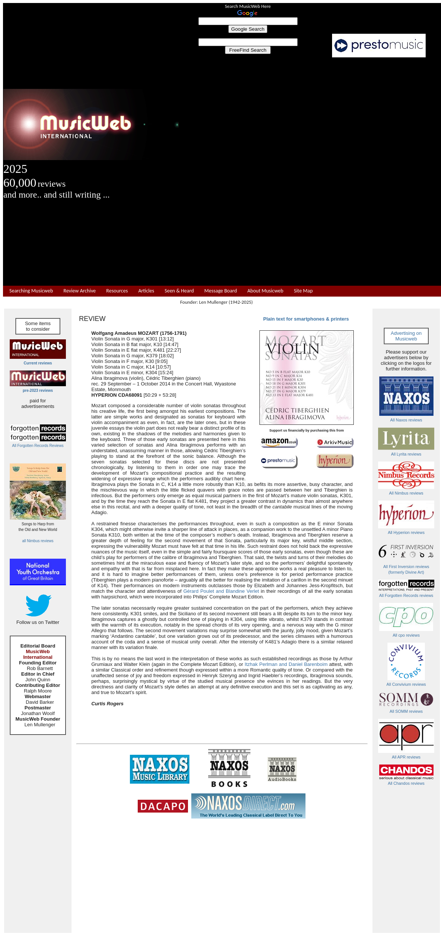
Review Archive (80, 291)
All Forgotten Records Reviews (37, 446)
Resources (117, 291)
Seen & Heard (179, 291)
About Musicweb (265, 291)
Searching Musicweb (31, 291)
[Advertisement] (310, 171)
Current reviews (38, 363)
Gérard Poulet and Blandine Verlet (221, 591)
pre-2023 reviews (38, 390)
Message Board (220, 291)
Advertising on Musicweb (406, 336)
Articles (146, 291)
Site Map (303, 291)
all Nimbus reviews (37, 541)
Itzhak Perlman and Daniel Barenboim (286, 664)
